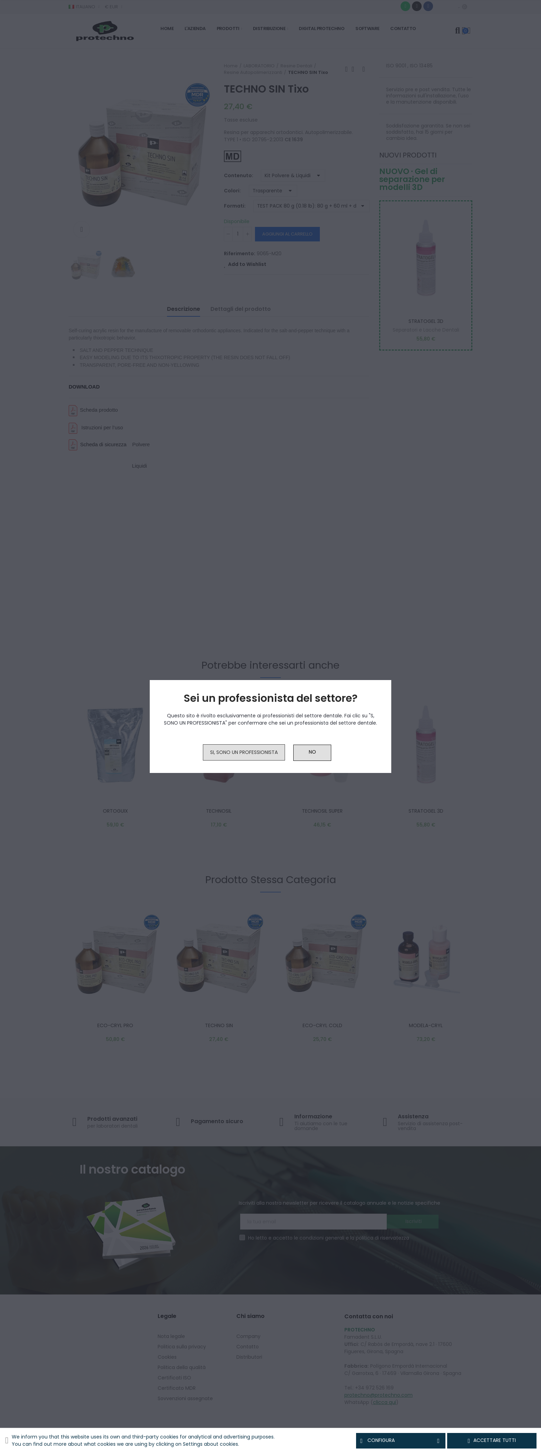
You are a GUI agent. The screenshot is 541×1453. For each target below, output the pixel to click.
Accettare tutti (492, 1440)
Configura (400, 1440)
